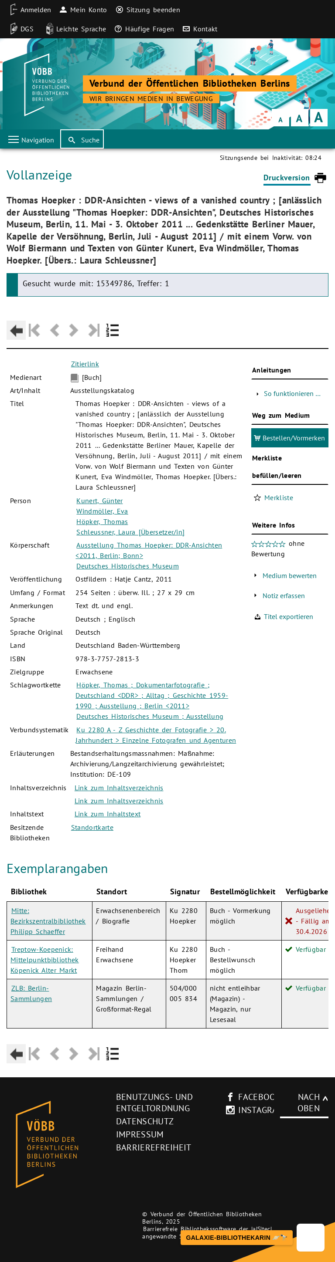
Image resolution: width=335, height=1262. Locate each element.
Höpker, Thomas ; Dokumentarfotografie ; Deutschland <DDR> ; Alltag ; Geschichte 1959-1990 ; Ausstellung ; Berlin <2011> (151, 695)
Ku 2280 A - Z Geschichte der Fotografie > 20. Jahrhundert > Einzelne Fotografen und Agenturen (155, 734)
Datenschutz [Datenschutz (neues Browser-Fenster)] (145, 1121)
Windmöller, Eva (102, 511)
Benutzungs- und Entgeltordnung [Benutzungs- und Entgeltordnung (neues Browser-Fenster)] (154, 1102)
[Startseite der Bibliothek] (45, 84)
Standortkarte (92, 827)
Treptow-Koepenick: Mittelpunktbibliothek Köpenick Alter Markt (44, 959)
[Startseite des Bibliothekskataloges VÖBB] (58, 1144)
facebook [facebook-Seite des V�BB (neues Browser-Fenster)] (256, 1097)
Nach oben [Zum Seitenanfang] (308, 1102)
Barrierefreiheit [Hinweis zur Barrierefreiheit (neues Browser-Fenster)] (153, 1147)
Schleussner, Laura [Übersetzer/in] (130, 532)
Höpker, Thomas (102, 521)
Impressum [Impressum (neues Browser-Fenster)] (140, 1134)
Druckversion (286, 178)
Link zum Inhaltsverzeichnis (119, 787)
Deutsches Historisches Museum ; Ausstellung (149, 716)
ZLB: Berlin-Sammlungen (31, 993)
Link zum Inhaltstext (108, 813)
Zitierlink (85, 363)
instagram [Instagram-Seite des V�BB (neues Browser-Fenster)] (256, 1110)
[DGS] (19, 28)
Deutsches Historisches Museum (127, 566)
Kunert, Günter (99, 500)
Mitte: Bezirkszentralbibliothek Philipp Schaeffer (48, 921)
